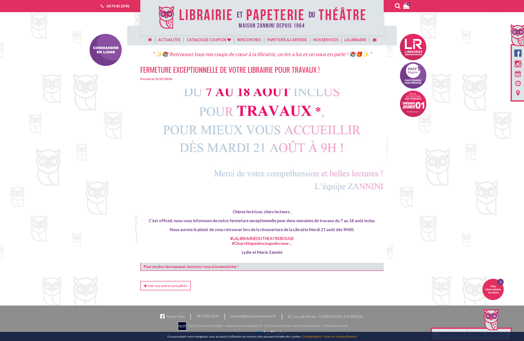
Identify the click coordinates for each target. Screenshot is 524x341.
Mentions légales (306, 326)
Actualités (169, 40)
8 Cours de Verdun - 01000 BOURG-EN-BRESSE (325, 316)
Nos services (325, 40)
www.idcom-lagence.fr (243, 326)
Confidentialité (335, 326)
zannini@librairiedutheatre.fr (253, 316)
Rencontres (249, 40)
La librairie (355, 40)
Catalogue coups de (209, 40)
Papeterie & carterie (287, 40)
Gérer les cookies (334, 336)
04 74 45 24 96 (117, 6)
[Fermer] (351, 336)
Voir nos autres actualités (165, 285)
